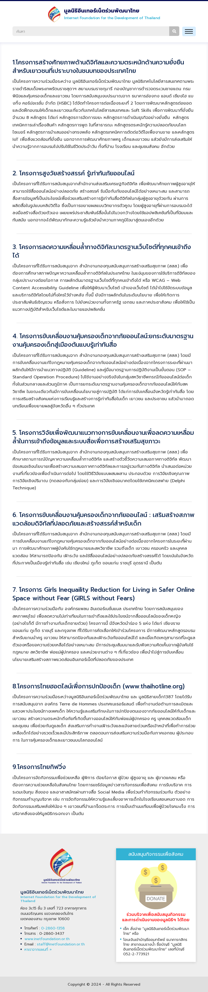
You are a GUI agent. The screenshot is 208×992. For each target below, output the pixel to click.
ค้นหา (174, 31)
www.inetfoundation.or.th (47, 939)
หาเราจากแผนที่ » (38, 949)
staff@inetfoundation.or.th (61, 944)
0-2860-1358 (53, 928)
